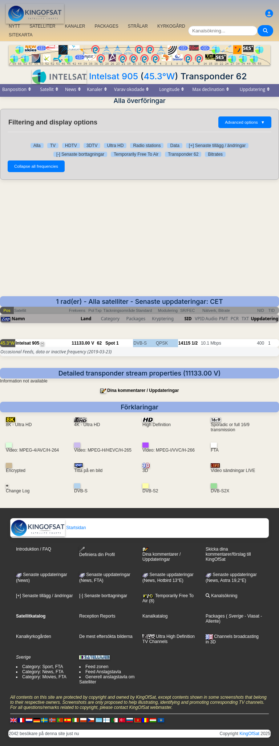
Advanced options (245, 122)
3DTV (92, 145)
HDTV (71, 145)
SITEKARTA (21, 34)
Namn (18, 319)
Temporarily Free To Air (136, 154)
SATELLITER (42, 26)
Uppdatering (264, 319)
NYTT (14, 26)
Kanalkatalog (154, 616)
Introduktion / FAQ (33, 549)
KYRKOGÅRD (171, 26)
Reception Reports (97, 616)
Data (174, 145)
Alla (37, 145)
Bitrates (215, 154)
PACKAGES (106, 26)
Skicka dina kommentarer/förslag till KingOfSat (228, 554)
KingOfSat (249, 733)
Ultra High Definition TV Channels (168, 639)
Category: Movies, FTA (44, 676)
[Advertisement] (139, 242)
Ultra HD (115, 145)
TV (53, 145)
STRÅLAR (138, 26)
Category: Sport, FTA (42, 666)
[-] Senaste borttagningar (80, 154)
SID (187, 319)
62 (99, 343)
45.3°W (159, 76)
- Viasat (251, 616)
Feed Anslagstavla (103, 671)
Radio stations (147, 145)
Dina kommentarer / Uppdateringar (143, 390)
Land (86, 319)
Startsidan (48, 527)
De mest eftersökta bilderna (106, 636)
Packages (215, 616)
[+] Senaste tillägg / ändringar (217, 145)
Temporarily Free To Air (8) (168, 598)
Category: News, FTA (43, 671)
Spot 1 (112, 343)
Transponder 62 (183, 154)
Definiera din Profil (97, 552)
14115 (184, 343)
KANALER (75, 26)
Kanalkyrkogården (33, 636)
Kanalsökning (221, 595)
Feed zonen (96, 666)
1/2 (195, 343)
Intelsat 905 (113, 76)
